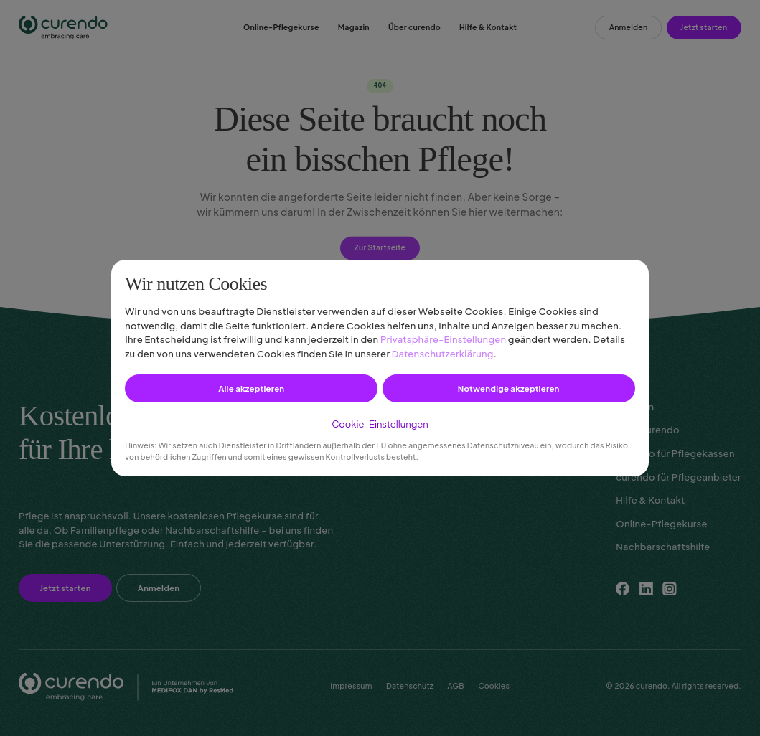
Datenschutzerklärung (443, 353)
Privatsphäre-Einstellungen (443, 339)
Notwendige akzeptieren (509, 388)
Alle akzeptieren (251, 388)
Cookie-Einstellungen (380, 423)
